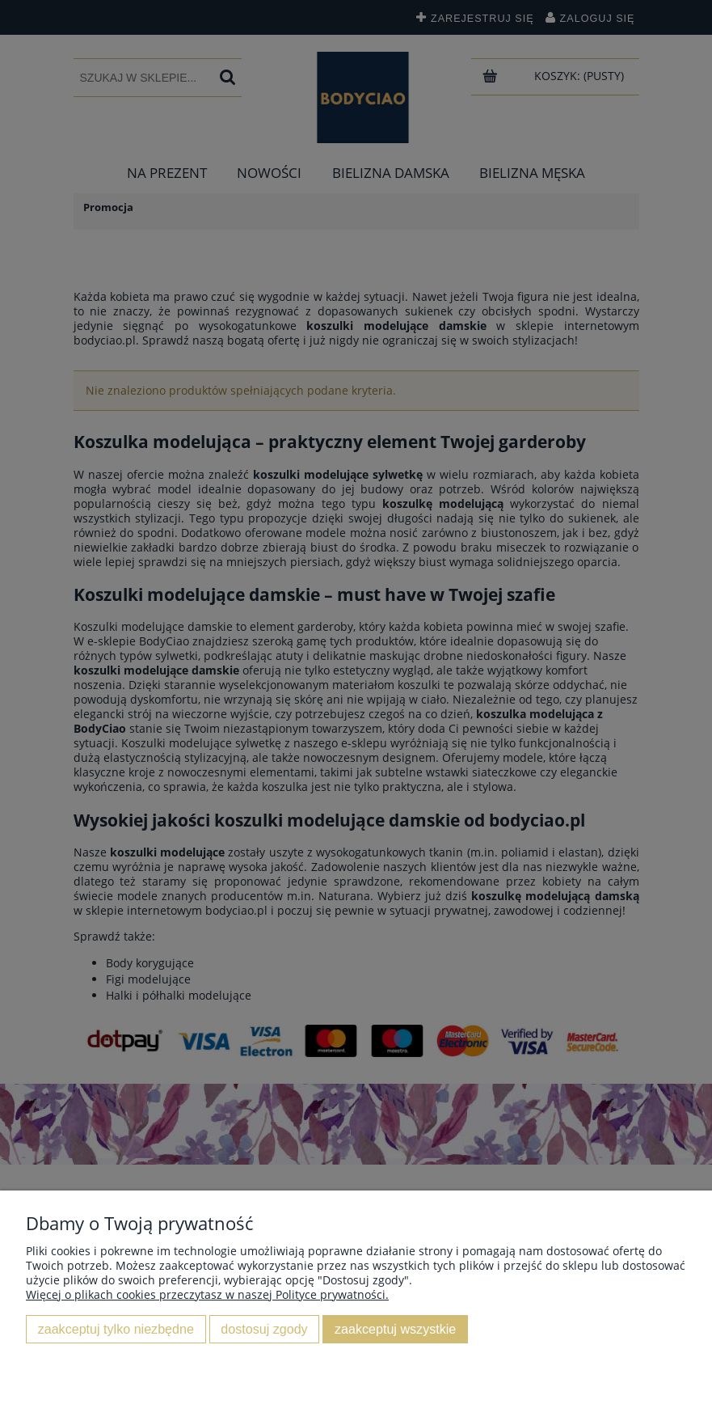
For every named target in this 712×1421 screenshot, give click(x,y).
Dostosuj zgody (264, 1329)
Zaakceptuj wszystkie (395, 1329)
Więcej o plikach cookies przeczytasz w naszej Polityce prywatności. (207, 1294)
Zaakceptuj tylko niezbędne (116, 1329)
